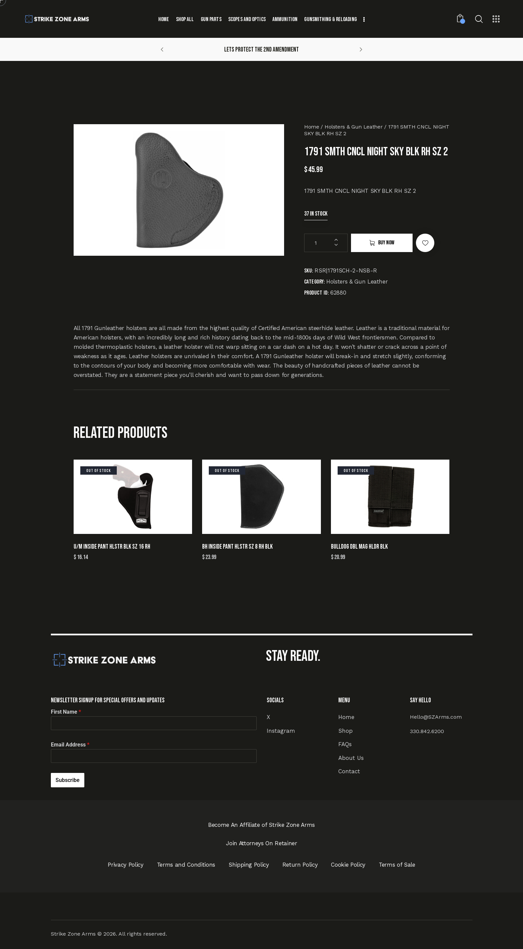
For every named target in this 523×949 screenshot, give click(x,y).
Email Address (70, 744)
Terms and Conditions (186, 864)
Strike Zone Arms (73, 934)
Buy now (386, 242)
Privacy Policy (125, 864)
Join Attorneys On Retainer (261, 843)
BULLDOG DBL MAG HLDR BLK (359, 547)
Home (311, 127)
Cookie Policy (348, 864)
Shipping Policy (249, 864)
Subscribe (68, 780)
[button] (162, 49)
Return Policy (300, 864)
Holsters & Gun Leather (354, 127)
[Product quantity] (326, 243)
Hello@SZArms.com (436, 717)
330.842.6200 (427, 731)
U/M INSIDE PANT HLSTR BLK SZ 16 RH (112, 547)
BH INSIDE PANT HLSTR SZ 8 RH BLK (237, 547)
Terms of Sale (397, 864)
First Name (66, 712)
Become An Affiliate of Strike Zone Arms (261, 824)
